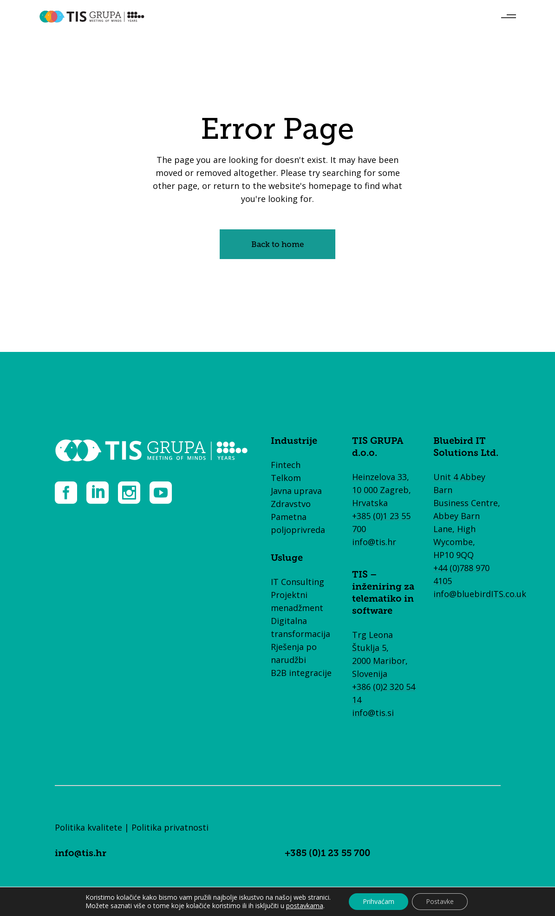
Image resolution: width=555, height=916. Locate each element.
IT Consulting (297, 581)
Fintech (285, 464)
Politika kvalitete (88, 827)
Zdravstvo (291, 503)
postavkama (304, 906)
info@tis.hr (374, 541)
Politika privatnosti (170, 827)
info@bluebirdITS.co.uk (479, 593)
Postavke (440, 901)
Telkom (286, 477)
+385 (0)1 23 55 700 (327, 853)
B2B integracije (301, 672)
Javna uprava (296, 490)
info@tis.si (373, 712)
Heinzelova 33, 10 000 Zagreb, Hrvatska (381, 489)
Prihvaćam (378, 901)
